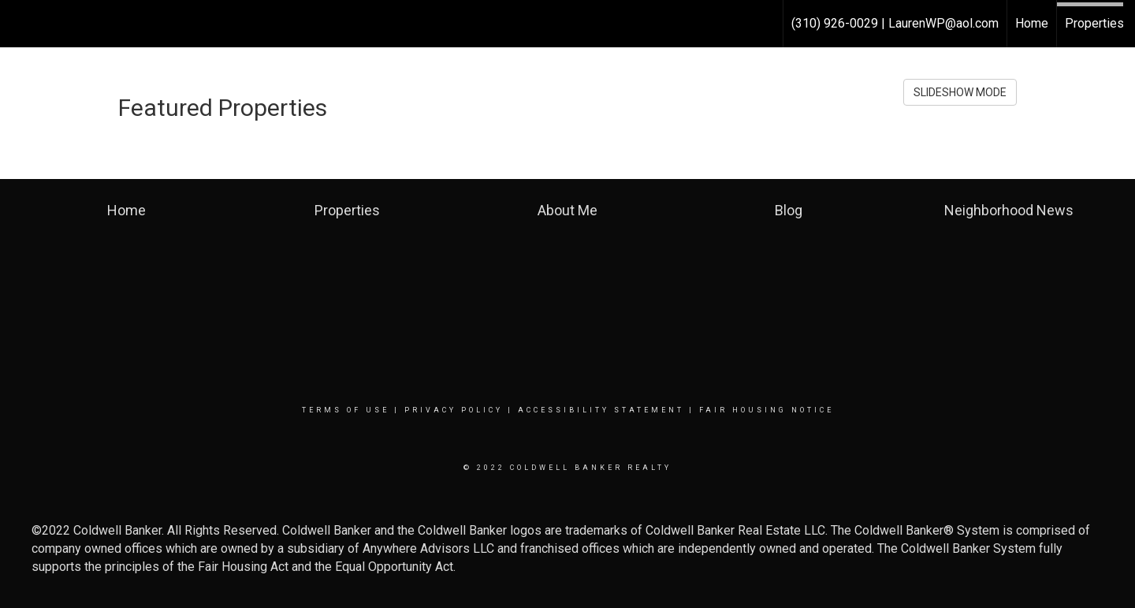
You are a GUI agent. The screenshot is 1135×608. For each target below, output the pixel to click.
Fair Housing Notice (766, 410)
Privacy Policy (453, 410)
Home (1031, 23)
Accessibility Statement (601, 410)
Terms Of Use (345, 410)
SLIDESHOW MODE (960, 92)
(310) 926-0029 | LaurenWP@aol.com (895, 23)
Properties (1094, 23)
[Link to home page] (20, 23)
